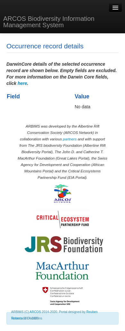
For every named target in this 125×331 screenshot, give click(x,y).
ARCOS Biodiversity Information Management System (49, 22)
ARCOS (35, 312)
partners (70, 139)
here (22, 83)
